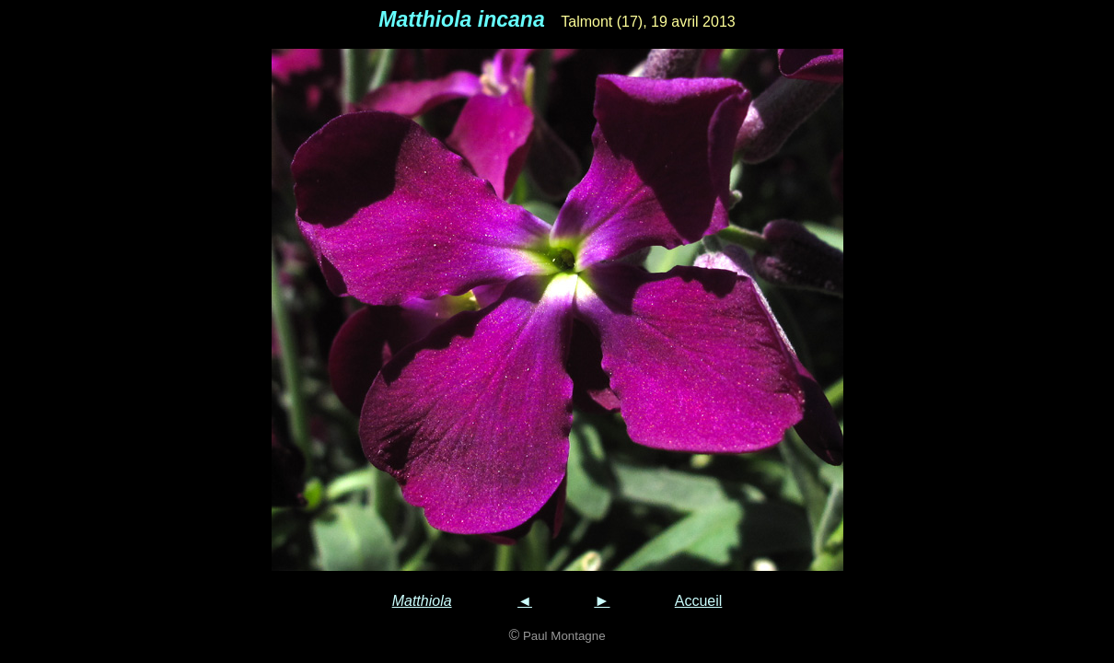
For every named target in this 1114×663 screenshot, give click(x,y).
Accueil (699, 601)
